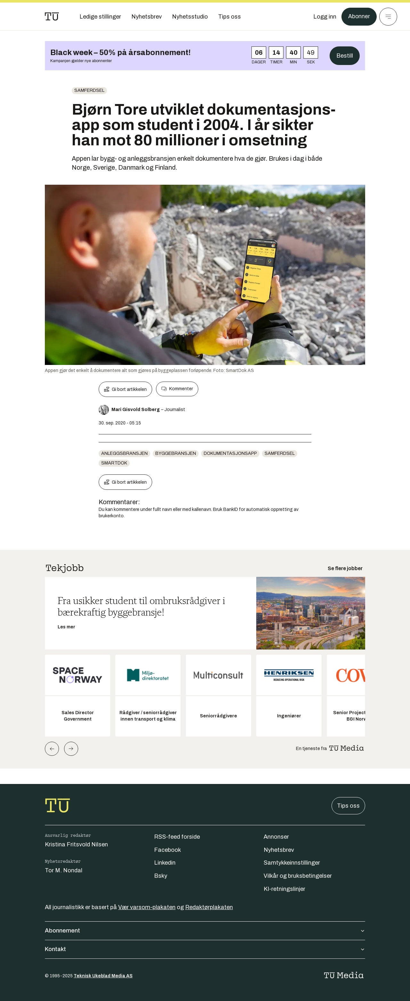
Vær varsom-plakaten (147, 907)
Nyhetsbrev (279, 850)
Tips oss (348, 806)
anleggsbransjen (124, 453)
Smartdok (114, 463)
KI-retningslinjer (284, 889)
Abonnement (205, 930)
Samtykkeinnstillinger (292, 863)
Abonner (359, 16)
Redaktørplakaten (209, 907)
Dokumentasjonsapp (230, 453)
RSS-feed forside (177, 837)
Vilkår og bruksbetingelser (298, 876)
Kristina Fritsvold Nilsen (76, 844)
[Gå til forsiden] (52, 17)
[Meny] (388, 17)
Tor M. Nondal (63, 870)
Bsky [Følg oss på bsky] (160, 876)
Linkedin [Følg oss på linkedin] (165, 863)
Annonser (276, 837)
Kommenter (177, 389)
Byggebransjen (175, 453)
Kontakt (205, 949)
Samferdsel (89, 90)
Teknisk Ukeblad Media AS (103, 975)
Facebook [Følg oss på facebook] (167, 850)
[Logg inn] (324, 16)
